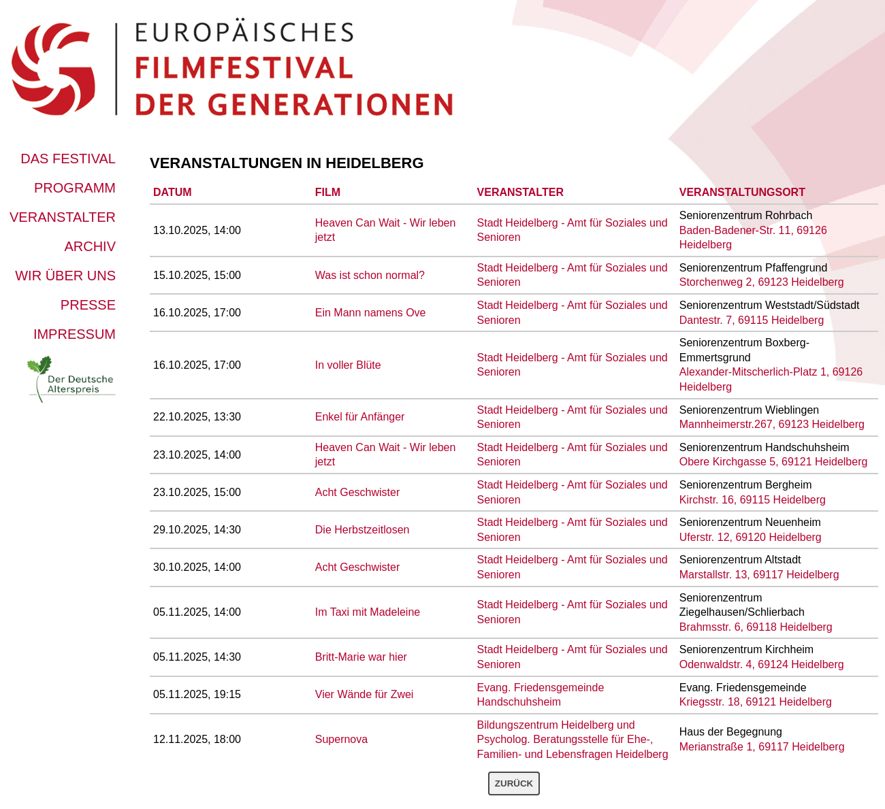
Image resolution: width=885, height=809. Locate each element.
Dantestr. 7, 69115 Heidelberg (751, 320)
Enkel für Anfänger (360, 417)
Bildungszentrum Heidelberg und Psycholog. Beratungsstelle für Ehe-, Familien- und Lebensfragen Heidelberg (573, 739)
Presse (88, 304)
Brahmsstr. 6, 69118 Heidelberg (756, 627)
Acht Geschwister (357, 492)
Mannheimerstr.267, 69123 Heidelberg (772, 424)
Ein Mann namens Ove (370, 312)
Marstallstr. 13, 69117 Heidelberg (759, 574)
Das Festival (68, 158)
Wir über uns (65, 275)
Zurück (514, 783)
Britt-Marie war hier (361, 657)
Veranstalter (63, 217)
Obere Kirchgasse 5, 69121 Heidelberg (773, 461)
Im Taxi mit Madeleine (367, 612)
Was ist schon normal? (370, 275)
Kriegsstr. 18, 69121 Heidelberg (755, 702)
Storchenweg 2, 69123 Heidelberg (761, 282)
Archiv (90, 246)
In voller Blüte (348, 365)
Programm (75, 187)
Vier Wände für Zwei (364, 694)
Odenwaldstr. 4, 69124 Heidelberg (761, 664)
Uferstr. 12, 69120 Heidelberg (750, 537)
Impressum (74, 334)
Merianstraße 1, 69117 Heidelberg (762, 747)
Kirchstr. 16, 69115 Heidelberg (752, 500)
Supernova (341, 739)
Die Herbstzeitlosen (362, 529)
